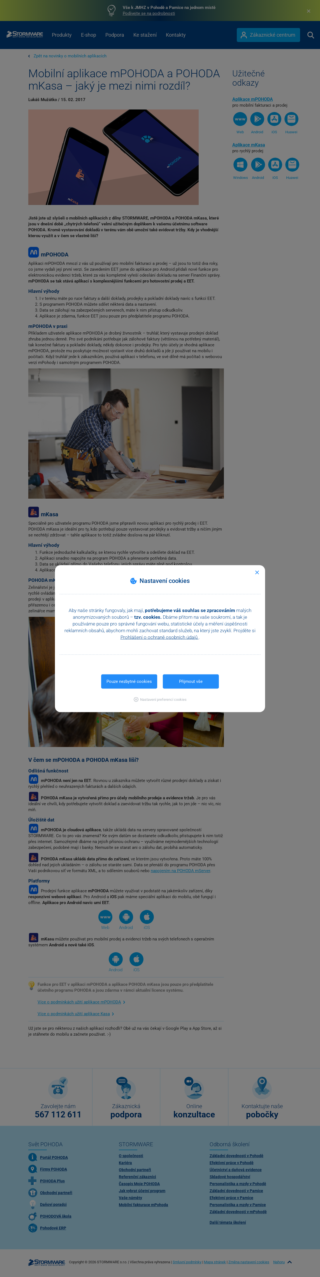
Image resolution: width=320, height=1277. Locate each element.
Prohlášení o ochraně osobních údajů (159, 637)
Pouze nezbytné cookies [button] (129, 681)
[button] (160, 699)
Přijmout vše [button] (191, 681)
